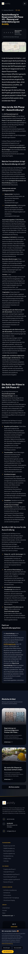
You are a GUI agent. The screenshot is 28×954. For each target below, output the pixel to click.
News (3, 913)
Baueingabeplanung (8, 851)
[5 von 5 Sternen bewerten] (13, 32)
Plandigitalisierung (7, 856)
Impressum (19, 948)
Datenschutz (8, 948)
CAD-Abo (5, 861)
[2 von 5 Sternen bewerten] (6, 32)
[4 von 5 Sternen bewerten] (10, 32)
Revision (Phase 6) (7, 882)
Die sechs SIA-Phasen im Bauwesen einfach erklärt (13, 768)
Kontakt (4, 910)
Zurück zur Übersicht (8, 10)
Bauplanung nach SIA (8, 845)
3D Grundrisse (6, 895)
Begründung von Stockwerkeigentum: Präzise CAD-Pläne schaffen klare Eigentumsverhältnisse (12, 732)
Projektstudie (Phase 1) (8, 869)
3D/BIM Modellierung (8, 848)
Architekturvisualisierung (9, 890)
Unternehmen (6, 908)
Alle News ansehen (14, 787)
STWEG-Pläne (6, 858)
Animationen (6, 892)
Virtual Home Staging (8, 900)
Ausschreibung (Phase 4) (9, 877)
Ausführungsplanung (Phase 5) (11, 879)
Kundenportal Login (8, 915)
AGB (14, 948)
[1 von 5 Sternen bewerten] (4, 32)
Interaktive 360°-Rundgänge (10, 897)
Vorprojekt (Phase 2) (8, 871)
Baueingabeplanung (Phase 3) (10, 874)
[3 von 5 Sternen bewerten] (8, 32)
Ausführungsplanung (9, 644)
